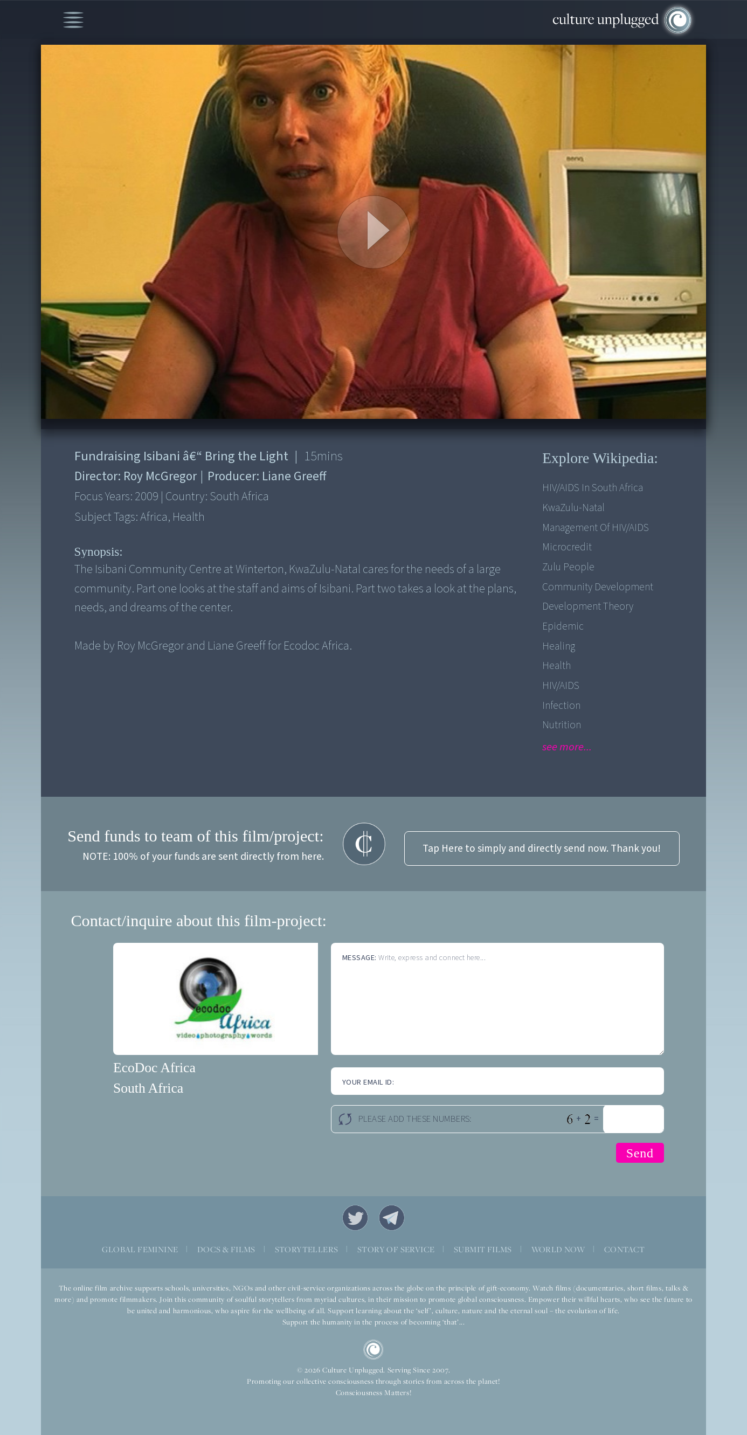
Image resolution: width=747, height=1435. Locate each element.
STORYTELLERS (306, 1249)
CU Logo (373, 1350)
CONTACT (624, 1249)
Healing (558, 646)
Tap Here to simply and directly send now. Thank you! (542, 848)
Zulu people (568, 567)
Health (556, 665)
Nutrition (561, 725)
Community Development (597, 587)
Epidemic (563, 626)
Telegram (392, 1218)
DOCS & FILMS (226, 1249)
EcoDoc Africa (154, 1067)
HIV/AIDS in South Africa (592, 487)
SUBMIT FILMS (483, 1249)
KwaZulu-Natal (573, 507)
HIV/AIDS (560, 685)
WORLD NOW (558, 1249)
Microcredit (567, 547)
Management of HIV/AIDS (595, 527)
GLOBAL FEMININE (140, 1249)
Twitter (355, 1218)
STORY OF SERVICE (395, 1249)
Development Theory (587, 606)
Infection (561, 705)
